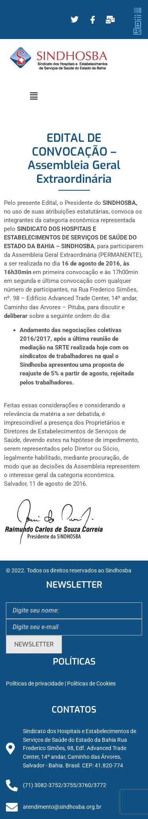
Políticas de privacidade (35, 683)
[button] (33, 96)
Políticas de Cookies (91, 683)
